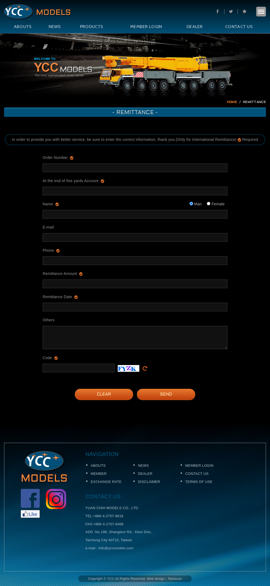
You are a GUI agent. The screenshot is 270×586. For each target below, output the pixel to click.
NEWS (55, 26)
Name (48, 204)
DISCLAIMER (149, 482)
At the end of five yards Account (71, 181)
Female (216, 204)
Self (38, 12)
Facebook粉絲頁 (30, 503)
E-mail (48, 227)
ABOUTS (23, 26)
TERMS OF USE (198, 482)
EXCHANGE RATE (106, 482)
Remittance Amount (60, 273)
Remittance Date (57, 297)
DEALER (195, 26)
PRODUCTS (91, 26)
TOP (257, 462)
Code (47, 358)
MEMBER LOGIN (146, 26)
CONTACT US (238, 26)
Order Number (55, 157)
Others (49, 320)
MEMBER (99, 474)
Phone (48, 250)
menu (261, 11)
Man (196, 204)
